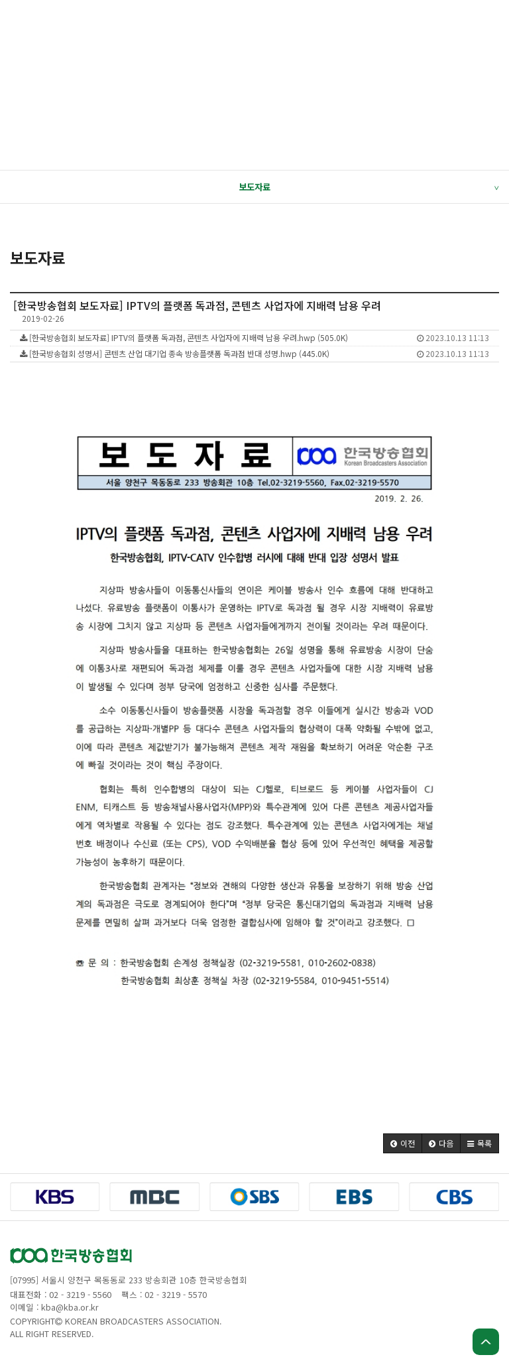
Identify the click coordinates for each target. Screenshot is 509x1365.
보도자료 (368, 187)
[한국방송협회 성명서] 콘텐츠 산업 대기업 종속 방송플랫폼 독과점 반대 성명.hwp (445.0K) (254, 353)
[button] (402, 1143)
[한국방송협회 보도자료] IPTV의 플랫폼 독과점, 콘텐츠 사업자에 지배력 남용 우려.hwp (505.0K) (254, 337)
